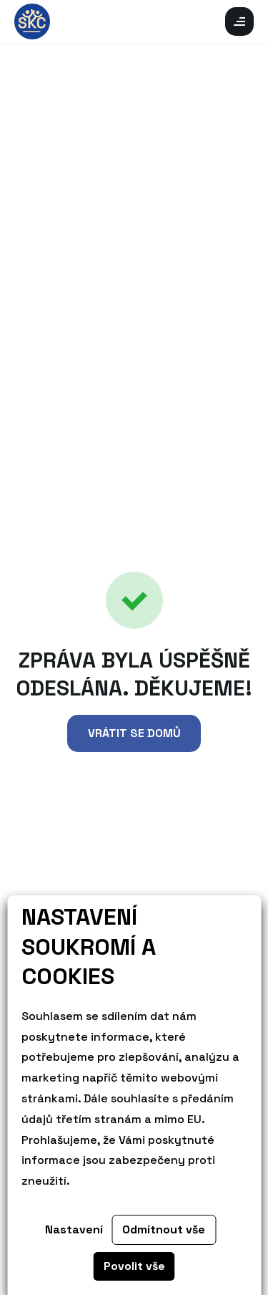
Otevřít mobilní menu (239, 21)
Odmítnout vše (163, 1229)
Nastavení (74, 1229)
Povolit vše (134, 1266)
